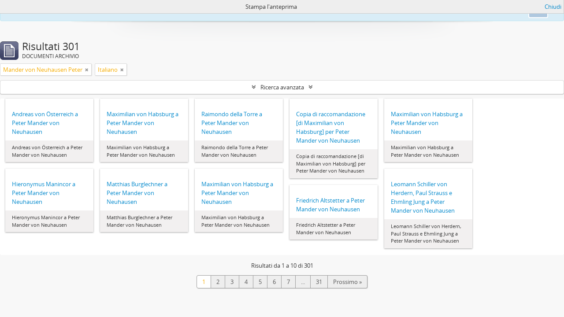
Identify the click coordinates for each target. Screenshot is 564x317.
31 (319, 282)
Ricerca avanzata (282, 87)
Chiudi (553, 7)
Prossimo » (347, 282)
